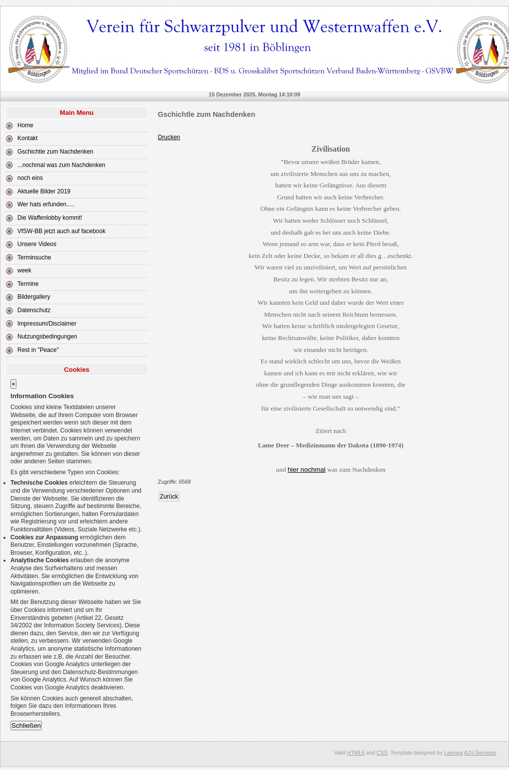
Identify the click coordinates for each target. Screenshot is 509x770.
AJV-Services (480, 753)
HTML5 (355, 753)
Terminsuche (34, 257)
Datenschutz (34, 310)
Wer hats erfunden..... (46, 204)
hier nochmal (307, 469)
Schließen (26, 725)
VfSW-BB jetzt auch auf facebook (61, 231)
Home (25, 125)
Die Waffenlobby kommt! (49, 217)
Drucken (169, 137)
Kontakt (27, 138)
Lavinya (453, 753)
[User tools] (159, 128)
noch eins (30, 177)
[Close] (13, 384)
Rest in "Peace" (38, 349)
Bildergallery (33, 296)
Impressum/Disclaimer (47, 323)
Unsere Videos (37, 244)
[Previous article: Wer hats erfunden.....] (169, 497)
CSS (382, 753)
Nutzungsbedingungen (47, 336)
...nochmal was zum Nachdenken (61, 165)
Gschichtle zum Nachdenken (55, 151)
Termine (28, 283)
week (24, 270)
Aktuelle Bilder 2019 (44, 191)
